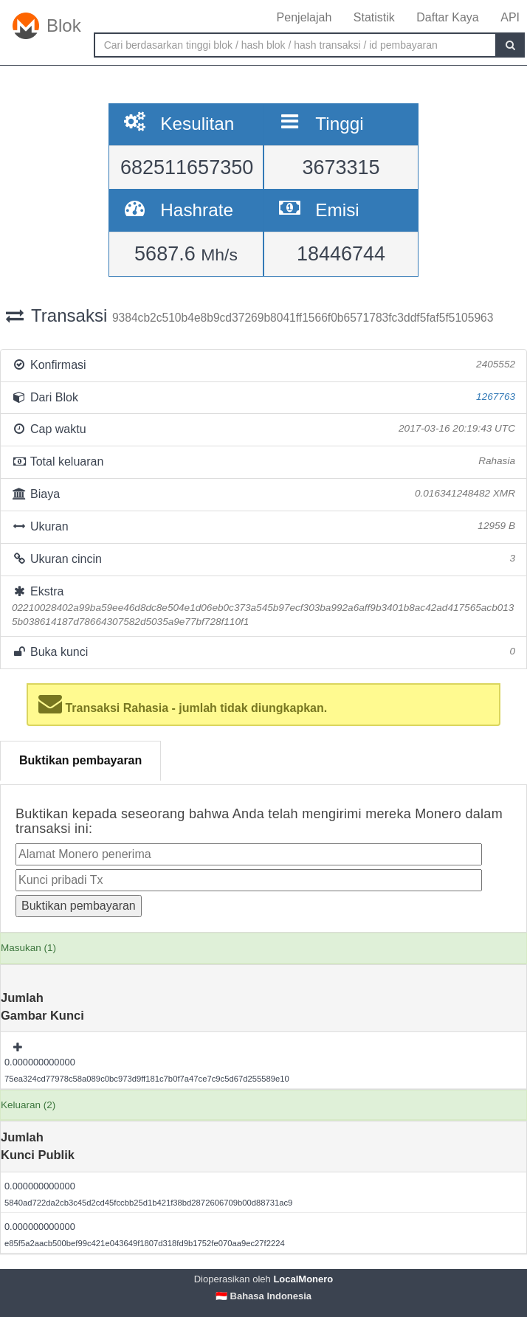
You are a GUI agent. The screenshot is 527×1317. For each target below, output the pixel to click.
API (510, 17)
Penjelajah (304, 17)
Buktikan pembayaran (80, 760)
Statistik (374, 17)
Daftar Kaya (447, 17)
